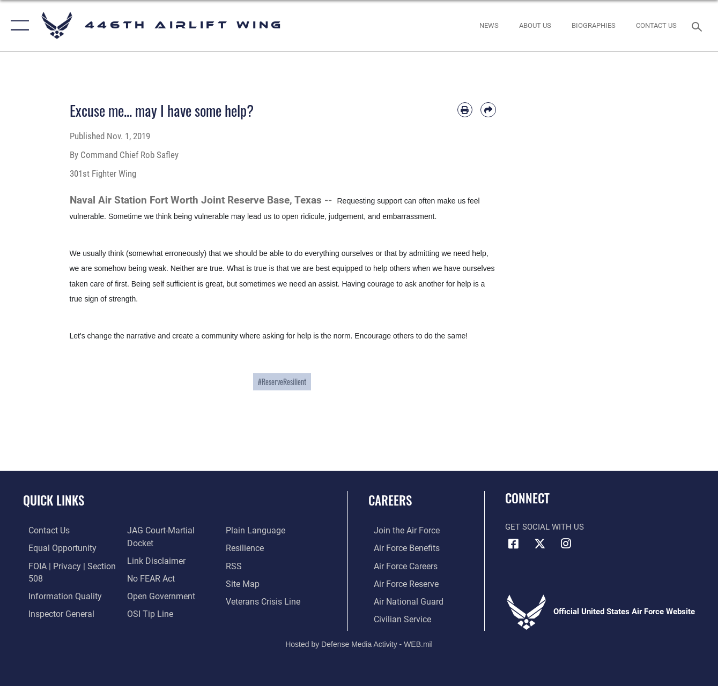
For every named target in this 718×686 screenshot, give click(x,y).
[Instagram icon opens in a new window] (566, 544)
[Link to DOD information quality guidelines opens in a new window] (57, 594)
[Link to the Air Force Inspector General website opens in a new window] (54, 611)
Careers (390, 500)
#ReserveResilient (282, 381)
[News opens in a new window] (489, 25)
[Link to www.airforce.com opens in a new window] (400, 530)
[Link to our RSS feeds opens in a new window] (234, 565)
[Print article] (464, 109)
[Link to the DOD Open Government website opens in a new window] (157, 594)
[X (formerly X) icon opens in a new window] (539, 544)
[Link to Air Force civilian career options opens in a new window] (395, 617)
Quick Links (53, 500)
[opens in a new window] (535, 25)
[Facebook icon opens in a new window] (513, 544)
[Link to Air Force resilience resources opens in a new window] (245, 548)
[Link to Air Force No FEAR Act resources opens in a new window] (148, 577)
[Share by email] (487, 109)
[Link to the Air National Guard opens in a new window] (401, 600)
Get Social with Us (544, 527)
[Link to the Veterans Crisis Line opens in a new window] (263, 600)
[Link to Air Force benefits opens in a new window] (400, 548)
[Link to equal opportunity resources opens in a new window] (55, 548)
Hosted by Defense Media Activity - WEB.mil (359, 641)
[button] (17, 25)
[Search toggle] (699, 25)
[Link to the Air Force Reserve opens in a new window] (400, 582)
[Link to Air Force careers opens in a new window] (399, 565)
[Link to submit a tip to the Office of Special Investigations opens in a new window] (146, 611)
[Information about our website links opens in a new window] (153, 560)
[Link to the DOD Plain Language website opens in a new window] (254, 530)
